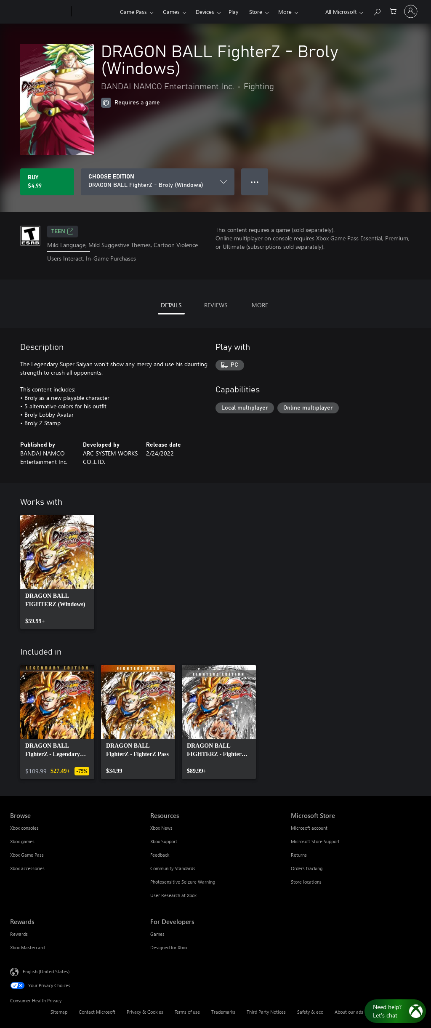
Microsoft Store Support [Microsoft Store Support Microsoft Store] (315, 841)
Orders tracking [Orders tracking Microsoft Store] (306, 868)
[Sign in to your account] (411, 11)
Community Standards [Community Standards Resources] (172, 868)
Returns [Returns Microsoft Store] (299, 855)
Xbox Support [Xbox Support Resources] (163, 841)
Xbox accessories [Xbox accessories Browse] (27, 868)
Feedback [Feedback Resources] (159, 855)
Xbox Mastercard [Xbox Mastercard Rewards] (27, 947)
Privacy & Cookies (145, 1012)
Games (171, 11)
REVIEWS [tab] (215, 305)
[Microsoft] (39, 11)
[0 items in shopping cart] (393, 11)
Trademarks (223, 1012)
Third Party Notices (266, 1012)
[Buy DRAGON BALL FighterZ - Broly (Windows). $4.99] (47, 181)
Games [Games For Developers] (157, 934)
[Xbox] (94, 11)
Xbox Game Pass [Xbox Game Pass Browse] (27, 855)
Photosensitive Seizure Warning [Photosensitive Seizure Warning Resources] (182, 881)
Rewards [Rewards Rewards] (19, 934)
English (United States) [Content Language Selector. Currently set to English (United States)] (46, 971)
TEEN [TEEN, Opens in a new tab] (62, 231)
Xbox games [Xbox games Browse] (22, 841)
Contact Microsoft (97, 1012)
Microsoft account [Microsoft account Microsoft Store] (309, 828)
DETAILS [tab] (171, 305)
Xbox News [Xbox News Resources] (161, 828)
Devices (205, 11)
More (285, 11)
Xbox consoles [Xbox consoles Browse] (24, 828)
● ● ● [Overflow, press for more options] (255, 181)
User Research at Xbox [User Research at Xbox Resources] (173, 895)
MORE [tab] (260, 305)
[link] (57, 572)
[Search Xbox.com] (376, 10)
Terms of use (187, 1012)
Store (255, 11)
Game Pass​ (133, 11)
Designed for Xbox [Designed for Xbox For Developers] (168, 947)
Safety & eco (310, 1012)
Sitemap (59, 1012)
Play (233, 11)
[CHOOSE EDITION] (157, 181)
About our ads (349, 1012)
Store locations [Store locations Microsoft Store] (306, 881)
